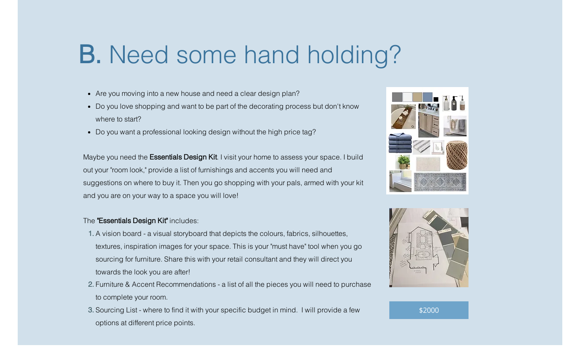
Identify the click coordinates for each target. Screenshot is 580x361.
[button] (429, 310)
